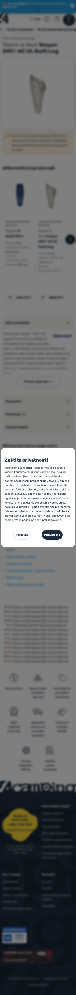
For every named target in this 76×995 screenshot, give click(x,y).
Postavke (22, 534)
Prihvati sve (52, 534)
